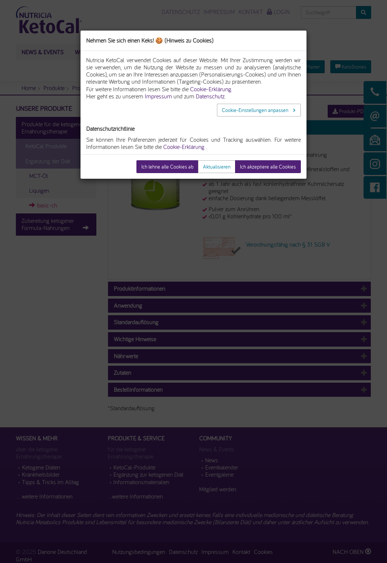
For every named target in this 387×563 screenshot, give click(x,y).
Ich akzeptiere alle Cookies (268, 166)
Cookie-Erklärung (183, 146)
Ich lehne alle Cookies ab (167, 166)
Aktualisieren (217, 166)
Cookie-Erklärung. (211, 89)
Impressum (158, 96)
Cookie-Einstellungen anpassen (255, 110)
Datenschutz (210, 96)
